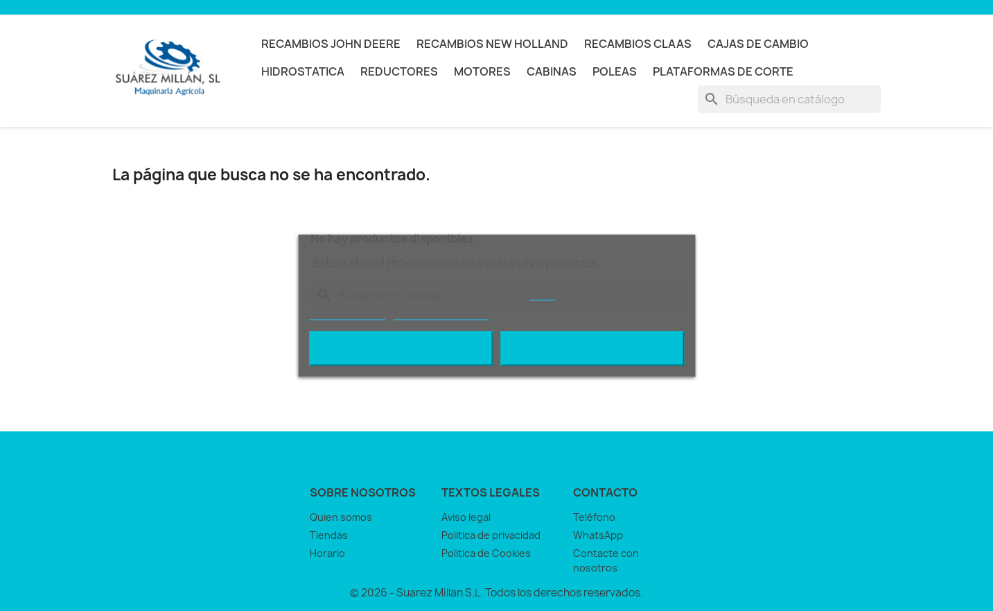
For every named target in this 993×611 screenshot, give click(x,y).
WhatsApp (598, 535)
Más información (347, 313)
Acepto (592, 348)
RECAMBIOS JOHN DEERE (331, 43)
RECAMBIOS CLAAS (638, 43)
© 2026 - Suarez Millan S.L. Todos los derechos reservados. (496, 592)
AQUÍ (542, 294)
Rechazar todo (401, 348)
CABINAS (552, 71)
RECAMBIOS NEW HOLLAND (492, 43)
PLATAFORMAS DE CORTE (723, 71)
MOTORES (482, 71)
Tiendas (329, 535)
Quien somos (341, 517)
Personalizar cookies (441, 313)
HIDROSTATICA (302, 71)
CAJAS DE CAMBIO (758, 43)
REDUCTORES (399, 71)
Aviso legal (466, 517)
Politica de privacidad (491, 535)
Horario (327, 553)
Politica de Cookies (486, 553)
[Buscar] (789, 99)
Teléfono (594, 517)
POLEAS (614, 71)
